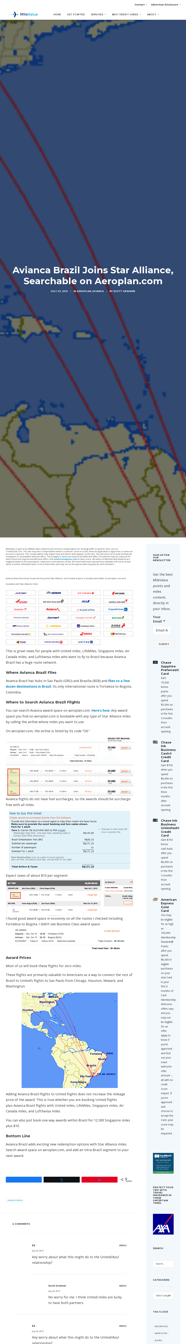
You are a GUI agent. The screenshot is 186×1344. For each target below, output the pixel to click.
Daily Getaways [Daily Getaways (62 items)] (160, 1330)
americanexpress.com (65, 422)
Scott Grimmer (124, 223)
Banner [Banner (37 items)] (158, 1266)
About (153, 14)
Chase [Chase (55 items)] (158, 1301)
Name (17, 1319)
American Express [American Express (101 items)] (160, 1230)
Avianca (98, 223)
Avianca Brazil (15, 1063)
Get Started (76, 14)
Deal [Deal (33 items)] (157, 1339)
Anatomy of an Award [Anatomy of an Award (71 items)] (163, 1240)
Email (56, 1319)
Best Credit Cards (126, 14)
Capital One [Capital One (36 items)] (161, 1294)
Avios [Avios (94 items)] (157, 1248)
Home (57, 14)
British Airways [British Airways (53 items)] (163, 1280)
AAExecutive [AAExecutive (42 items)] (161, 1196)
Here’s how (100, 573)
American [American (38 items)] (160, 1210)
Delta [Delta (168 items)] (167, 1339)
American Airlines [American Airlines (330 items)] (160, 1219)
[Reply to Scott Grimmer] (123, 1149)
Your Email (159, 482)
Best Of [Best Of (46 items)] (159, 1273)
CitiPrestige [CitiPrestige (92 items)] (161, 1321)
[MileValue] (22, 15)
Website (97, 1319)
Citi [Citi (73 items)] (156, 1314)
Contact (141, 4)
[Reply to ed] (123, 1109)
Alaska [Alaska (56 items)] (158, 1203)
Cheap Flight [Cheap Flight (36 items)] (162, 1308)
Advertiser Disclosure (165, 4)
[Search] (177, 16)
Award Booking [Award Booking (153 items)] (159, 1257)
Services (98, 14)
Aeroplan (84, 223)
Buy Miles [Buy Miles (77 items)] (160, 1287)
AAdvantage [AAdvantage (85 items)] (161, 1189)
